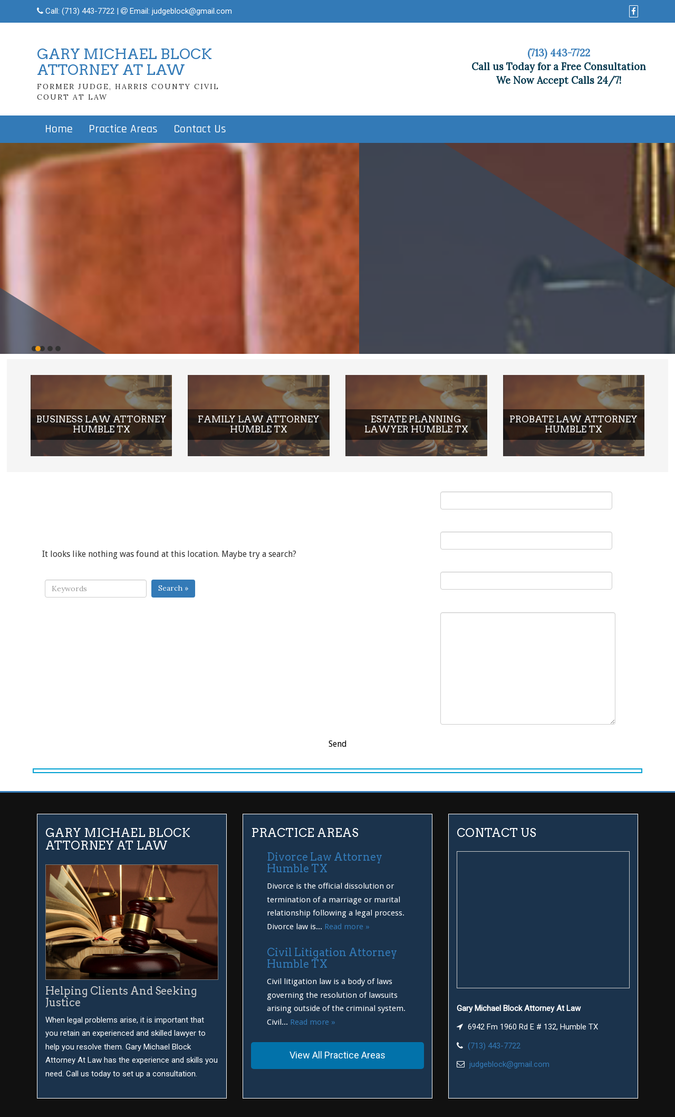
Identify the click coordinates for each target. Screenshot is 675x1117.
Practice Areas (123, 129)
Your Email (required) (526, 534)
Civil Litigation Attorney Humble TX (332, 958)
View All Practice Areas (337, 1055)
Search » (173, 588)
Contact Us (199, 129)
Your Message (527, 662)
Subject (526, 575)
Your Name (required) (526, 494)
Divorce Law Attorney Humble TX (324, 863)
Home (59, 129)
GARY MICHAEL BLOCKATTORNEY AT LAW (124, 62)
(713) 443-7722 (88, 11)
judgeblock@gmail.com (192, 11)
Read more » (347, 926)
